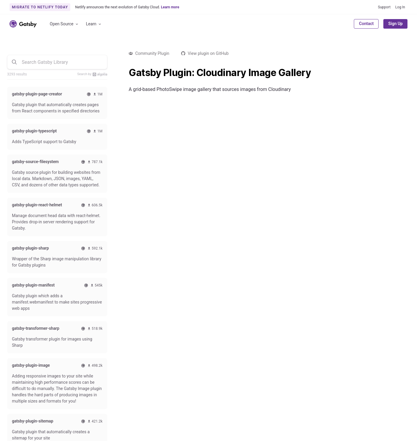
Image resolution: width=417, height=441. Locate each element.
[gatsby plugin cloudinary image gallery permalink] (126, 73)
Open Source (64, 24)
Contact (366, 23)
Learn (94, 24)
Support (384, 7)
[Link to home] (23, 23)
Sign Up (395, 23)
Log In (400, 7)
